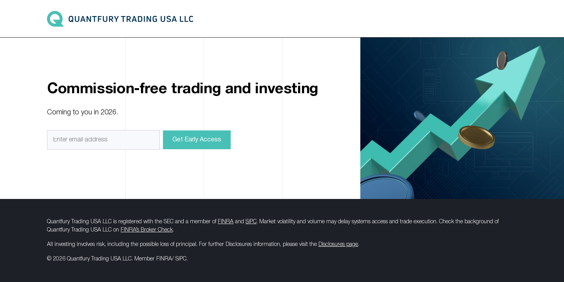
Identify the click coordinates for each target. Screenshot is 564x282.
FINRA (225, 221)
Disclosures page (338, 244)
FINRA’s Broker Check (147, 230)
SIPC (251, 221)
